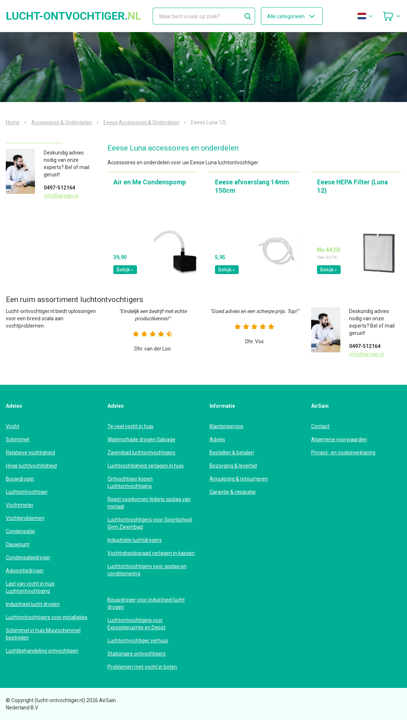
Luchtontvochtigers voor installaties (46, 617)
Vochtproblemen (25, 518)
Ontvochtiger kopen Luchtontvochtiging (130, 482)
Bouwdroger (20, 479)
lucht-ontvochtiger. (73, 16)
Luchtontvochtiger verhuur (137, 640)
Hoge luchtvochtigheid (31, 466)
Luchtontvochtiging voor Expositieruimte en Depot (136, 623)
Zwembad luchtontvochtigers (141, 452)
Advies (217, 439)
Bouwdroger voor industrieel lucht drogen (146, 603)
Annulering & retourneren (239, 479)
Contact (320, 426)
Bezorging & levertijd (233, 466)
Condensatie (20, 531)
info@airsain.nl (61, 196)
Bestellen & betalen (232, 452)
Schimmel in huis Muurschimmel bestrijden (43, 634)
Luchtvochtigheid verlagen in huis (145, 466)
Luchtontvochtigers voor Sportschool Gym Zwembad (149, 523)
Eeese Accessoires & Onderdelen (141, 122)
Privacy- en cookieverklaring (343, 452)
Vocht (12, 426)
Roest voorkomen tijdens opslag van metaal (149, 502)
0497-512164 (59, 188)
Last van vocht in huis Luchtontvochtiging (30, 587)
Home (13, 122)
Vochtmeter (20, 505)
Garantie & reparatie (233, 492)
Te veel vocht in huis (130, 426)
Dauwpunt (18, 544)
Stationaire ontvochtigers (136, 654)
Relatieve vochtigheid (30, 452)
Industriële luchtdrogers (134, 540)
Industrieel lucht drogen (33, 604)
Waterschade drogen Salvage (141, 439)
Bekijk (125, 270)
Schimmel (17, 439)
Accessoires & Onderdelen (61, 122)
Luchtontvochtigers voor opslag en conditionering (147, 569)
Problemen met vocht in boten (142, 667)
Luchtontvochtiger (27, 492)
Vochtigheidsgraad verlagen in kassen (151, 553)
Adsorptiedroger (25, 571)
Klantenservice (226, 426)
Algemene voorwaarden (339, 439)
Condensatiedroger (28, 557)
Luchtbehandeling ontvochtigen (42, 651)
